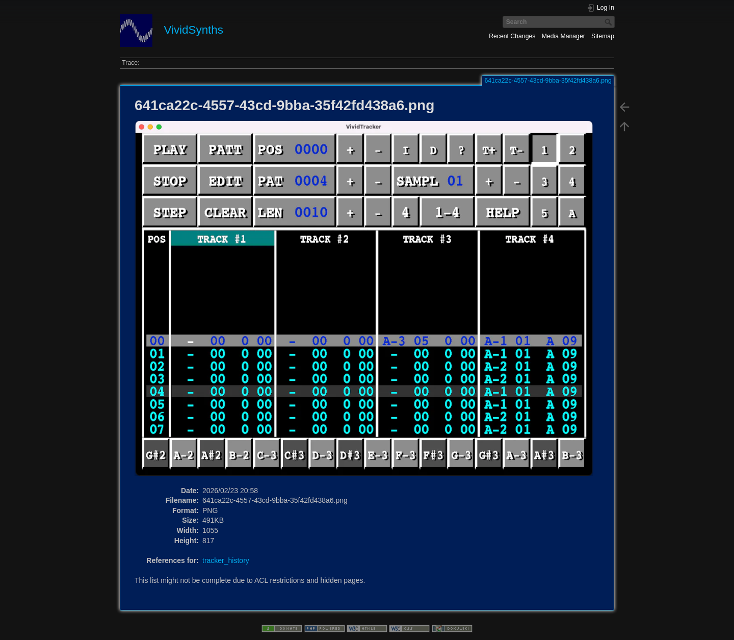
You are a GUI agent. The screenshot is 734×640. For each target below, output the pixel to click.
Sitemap (602, 36)
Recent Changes (512, 36)
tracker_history (225, 560)
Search (609, 21)
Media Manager (563, 36)
